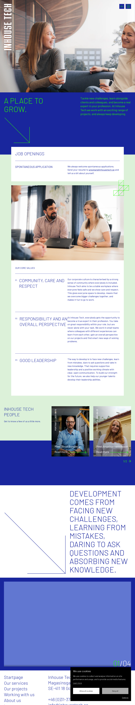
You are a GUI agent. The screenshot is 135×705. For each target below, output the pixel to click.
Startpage (13, 677)
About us (12, 700)
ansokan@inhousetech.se (102, 169)
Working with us (19, 694)
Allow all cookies (86, 691)
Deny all (115, 691)
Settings (125, 697)
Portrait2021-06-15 (55, 419)
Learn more (77, 683)
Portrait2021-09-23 (97, 420)
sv (121, 6)
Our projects (15, 688)
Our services (16, 683)
